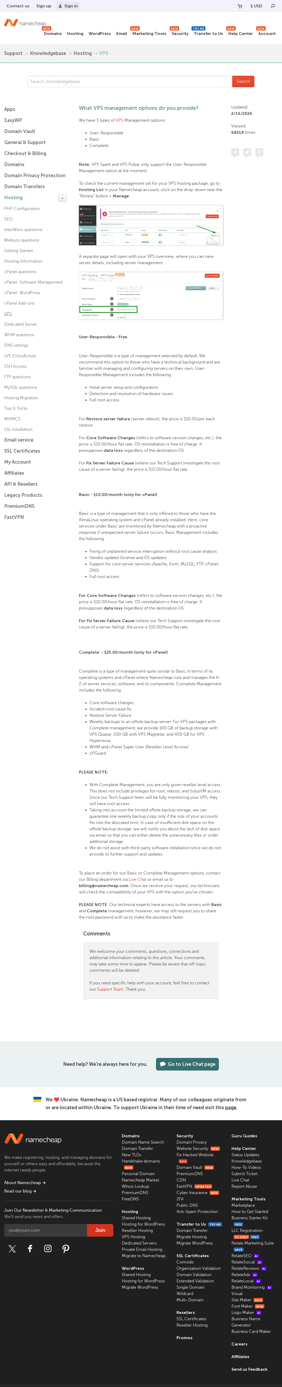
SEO (8, 219)
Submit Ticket (244, 1173)
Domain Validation (194, 1274)
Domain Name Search (143, 1142)
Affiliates (14, 473)
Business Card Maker (251, 1331)
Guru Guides (244, 1135)
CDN (181, 1180)
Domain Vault (19, 131)
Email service (18, 440)
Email (121, 33)
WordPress (100, 33)
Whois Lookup (135, 1186)
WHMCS (12, 419)
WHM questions (19, 334)
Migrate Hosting (192, 1237)
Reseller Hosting (137, 1230)
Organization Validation (199, 1268)
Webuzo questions (21, 240)
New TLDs (131, 1155)
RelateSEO (245, 1255)
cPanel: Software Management (33, 282)
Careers (239, 1344)
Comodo (185, 1262)
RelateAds (244, 1274)
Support (13, 53)
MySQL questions (20, 387)
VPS (103, 53)
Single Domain (190, 1287)
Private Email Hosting (142, 1249)
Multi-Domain (190, 1300)
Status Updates (245, 1155)
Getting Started (18, 250)
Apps (9, 109)
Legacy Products (23, 495)
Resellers (186, 1312)
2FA (180, 1199)
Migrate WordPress (140, 1287)
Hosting (75, 33)
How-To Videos (246, 1167)
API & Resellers (21, 484)
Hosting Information (23, 261)
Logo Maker (246, 1312)
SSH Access (15, 366)
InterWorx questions (23, 229)
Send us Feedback (249, 1369)
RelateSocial (246, 1262)
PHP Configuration (22, 208)
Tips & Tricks (16, 408)
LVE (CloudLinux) (20, 356)
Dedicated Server (20, 324)
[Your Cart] (240, 6)
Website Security (198, 1148)
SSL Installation (18, 429)
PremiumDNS (19, 506)
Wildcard (185, 1293)
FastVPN (14, 517)
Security (179, 32)
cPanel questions (20, 271)
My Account (17, 462)
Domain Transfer (137, 1148)
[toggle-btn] (62, 198)
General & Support (25, 142)
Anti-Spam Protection (197, 1211)
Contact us (18, 5)
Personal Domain (138, 1173)
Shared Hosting (136, 1218)
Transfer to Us (207, 32)
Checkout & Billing (25, 153)
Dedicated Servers (139, 1243)
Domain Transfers (24, 187)
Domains (52, 32)
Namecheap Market (140, 1180)
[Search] (273, 6)
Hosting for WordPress (143, 1224)
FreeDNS (130, 1199)
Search (243, 81)
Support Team (110, 989)
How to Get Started (249, 1211)
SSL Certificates (22, 451)
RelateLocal (246, 1281)
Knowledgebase (48, 53)
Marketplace (243, 1205)
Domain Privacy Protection (35, 175)
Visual (237, 1293)
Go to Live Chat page (187, 1064)
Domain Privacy (192, 1142)
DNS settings (16, 345)
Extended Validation (195, 1281)
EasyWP (13, 120)
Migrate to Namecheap (143, 1255)
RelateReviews (248, 1268)
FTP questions (17, 377)
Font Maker (247, 1306)
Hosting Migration (21, 398)
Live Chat (137, 879)
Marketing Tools (148, 32)
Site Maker (247, 1300)
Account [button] (266, 32)
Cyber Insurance (198, 1192)
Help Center (239, 32)
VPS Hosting (133, 1237)
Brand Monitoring (251, 1287)
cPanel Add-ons (19, 303)
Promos (185, 1337)
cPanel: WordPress (22, 292)
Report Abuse (244, 1186)
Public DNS (187, 1205)
